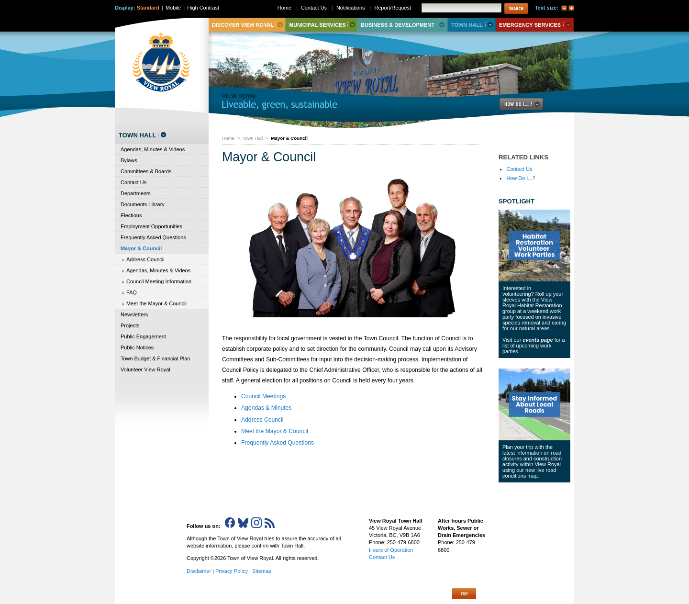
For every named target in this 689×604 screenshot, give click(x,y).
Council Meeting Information (158, 281)
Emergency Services (535, 25)
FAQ (131, 292)
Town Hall (253, 138)
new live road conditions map (529, 473)
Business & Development (402, 25)
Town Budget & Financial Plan (155, 358)
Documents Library (143, 204)
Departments (136, 193)
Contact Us (519, 169)
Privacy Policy (231, 571)
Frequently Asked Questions (277, 442)
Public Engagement (143, 336)
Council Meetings (263, 396)
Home (228, 138)
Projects (130, 325)
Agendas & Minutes (266, 407)
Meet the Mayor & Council (274, 431)
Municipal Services (321, 25)
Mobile (173, 8)
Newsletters (134, 314)
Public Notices (137, 347)
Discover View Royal (247, 25)
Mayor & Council (141, 248)
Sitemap (261, 571)
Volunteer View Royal (145, 369)
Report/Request (392, 8)
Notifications (350, 8)
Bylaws (129, 160)
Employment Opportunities (151, 226)
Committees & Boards (146, 171)
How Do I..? (527, 104)
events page (537, 340)
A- (564, 8)
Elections (131, 215)
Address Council (262, 419)
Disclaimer (199, 571)
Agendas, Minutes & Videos (153, 149)
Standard (148, 8)
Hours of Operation (391, 550)
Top (464, 593)
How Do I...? (520, 178)
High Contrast (203, 8)
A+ (571, 8)
